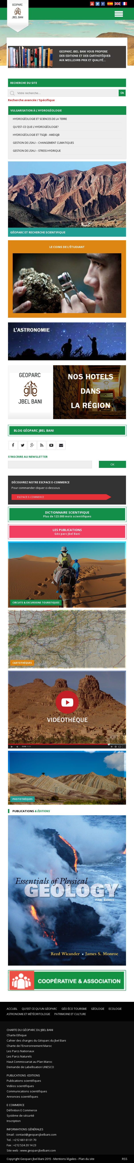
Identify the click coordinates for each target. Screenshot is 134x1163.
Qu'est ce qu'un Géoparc (39, 1009)
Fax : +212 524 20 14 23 (21, 1145)
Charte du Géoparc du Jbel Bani (30, 1030)
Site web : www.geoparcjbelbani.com (31, 1150)
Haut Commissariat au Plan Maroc (29, 1062)
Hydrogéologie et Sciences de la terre (40, 119)
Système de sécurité (20, 1116)
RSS (124, 1159)
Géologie (97, 1009)
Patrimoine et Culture (70, 1014)
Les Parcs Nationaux (20, 1051)
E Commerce (15, 1105)
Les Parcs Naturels (19, 1056)
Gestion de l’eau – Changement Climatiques (43, 143)
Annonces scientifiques (22, 1097)
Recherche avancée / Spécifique (31, 100)
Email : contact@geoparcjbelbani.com (31, 1135)
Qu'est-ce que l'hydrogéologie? (35, 127)
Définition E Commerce (22, 1110)
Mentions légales (64, 1159)
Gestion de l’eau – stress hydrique (37, 151)
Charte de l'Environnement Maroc (29, 1046)
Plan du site (86, 1159)
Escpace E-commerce (30, 497)
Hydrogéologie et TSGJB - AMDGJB (36, 135)
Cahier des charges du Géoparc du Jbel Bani (36, 1040)
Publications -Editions (23, 1075)
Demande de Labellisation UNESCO (30, 1067)
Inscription (14, 1121)
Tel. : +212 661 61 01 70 (21, 1140)
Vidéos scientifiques (20, 1086)
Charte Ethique (17, 1035)
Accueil (12, 1009)
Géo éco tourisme (74, 1009)
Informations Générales (25, 1129)
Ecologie (115, 1009)
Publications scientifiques (24, 1081)
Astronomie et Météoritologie (28, 1014)
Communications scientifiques (27, 1091)
